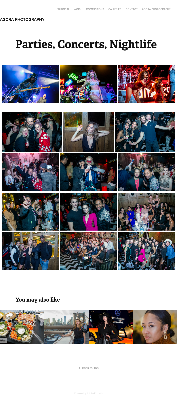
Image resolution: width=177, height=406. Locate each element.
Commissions (95, 9)
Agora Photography (22, 19)
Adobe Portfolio (95, 393)
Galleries (114, 9)
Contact (132, 9)
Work (77, 9)
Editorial (63, 9)
